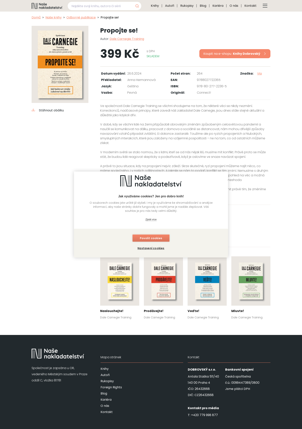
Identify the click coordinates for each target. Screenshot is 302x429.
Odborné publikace (81, 17)
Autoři (169, 5)
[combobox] (104, 6)
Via (259, 73)
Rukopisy (187, 5)
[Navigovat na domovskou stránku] (47, 5)
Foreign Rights (111, 387)
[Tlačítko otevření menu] (265, 5)
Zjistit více (151, 219)
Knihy (155, 5)
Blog (203, 5)
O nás (234, 5)
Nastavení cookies (151, 248)
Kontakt (250, 5)
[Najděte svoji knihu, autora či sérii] (100, 6)
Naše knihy (53, 17)
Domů (36, 17)
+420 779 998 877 (204, 415)
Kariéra (217, 5)
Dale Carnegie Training (127, 39)
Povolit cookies (151, 238)
